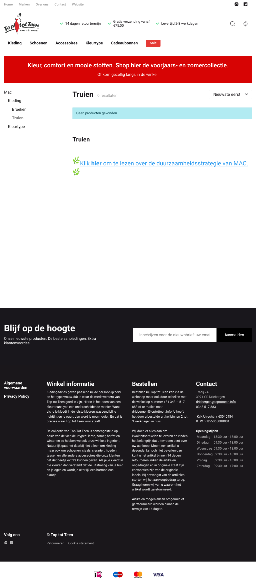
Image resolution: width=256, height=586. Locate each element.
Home (8, 4)
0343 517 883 (206, 407)
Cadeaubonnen (124, 43)
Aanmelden (234, 335)
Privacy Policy (16, 396)
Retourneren (55, 543)
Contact (60, 4)
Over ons (42, 4)
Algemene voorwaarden (15, 385)
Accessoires (67, 43)
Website (78, 4)
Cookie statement (81, 543)
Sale (153, 43)
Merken (24, 4)
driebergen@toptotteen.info (216, 402)
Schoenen (38, 43)
